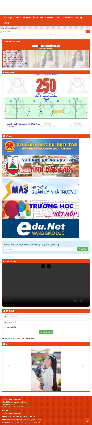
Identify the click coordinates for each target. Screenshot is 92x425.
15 (46, 108)
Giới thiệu (9, 18)
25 (81, 111)
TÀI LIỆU (35, 18)
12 (10, 108)
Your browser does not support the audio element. (46, 46)
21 (34, 111)
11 (81, 106)
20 (22, 111)
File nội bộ (50, 18)
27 (22, 114)
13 (22, 108)
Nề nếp (6, 23)
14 (34, 108)
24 (69, 111)
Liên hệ (79, 18)
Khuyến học (70, 18)
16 (58, 108)
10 (69, 106)
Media (60, 18)
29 (46, 114)
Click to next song (46, 44)
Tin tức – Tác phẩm (23, 18)
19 (10, 111)
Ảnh (7, 344)
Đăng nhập (10, 311)
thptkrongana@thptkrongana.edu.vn (25, 419)
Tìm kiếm (82, 249)
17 (69, 108)
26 (10, 114)
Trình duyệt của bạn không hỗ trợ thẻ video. (46, 285)
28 (34, 114)
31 (69, 114)
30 (58, 114)
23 (58, 111)
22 (46, 111)
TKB (41, 18)
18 (81, 108)
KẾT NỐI (9, 136)
